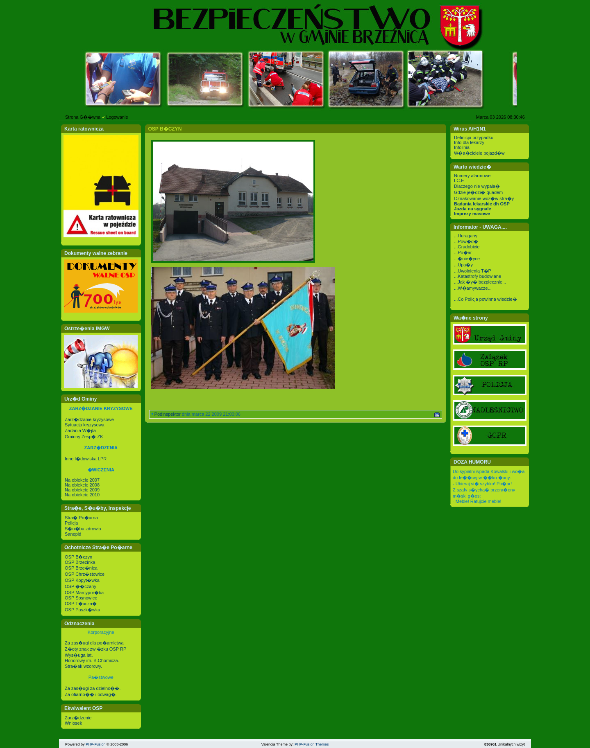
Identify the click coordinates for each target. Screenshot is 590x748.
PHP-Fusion (96, 744)
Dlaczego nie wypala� (477, 186)
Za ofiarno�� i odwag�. (91, 694)
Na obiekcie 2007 (82, 480)
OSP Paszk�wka (82, 609)
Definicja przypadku (473, 137)
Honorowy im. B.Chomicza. (92, 660)
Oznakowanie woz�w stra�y (484, 198)
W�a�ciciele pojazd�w (479, 153)
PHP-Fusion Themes (312, 744)
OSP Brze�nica (81, 568)
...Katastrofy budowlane (477, 276)
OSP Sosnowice (81, 597)
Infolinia (462, 147)
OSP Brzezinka (80, 562)
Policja (71, 522)
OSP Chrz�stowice (84, 574)
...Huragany (465, 235)
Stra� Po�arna (81, 517)
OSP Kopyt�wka (82, 580)
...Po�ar (463, 252)
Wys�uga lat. (79, 655)
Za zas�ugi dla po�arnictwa (94, 642)
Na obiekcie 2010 (82, 494)
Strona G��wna (82, 117)
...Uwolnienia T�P (472, 270)
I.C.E (459, 180)
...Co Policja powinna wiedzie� (485, 299)
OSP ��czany (80, 586)
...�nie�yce (467, 258)
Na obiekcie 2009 (82, 489)
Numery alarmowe (472, 175)
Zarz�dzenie (78, 717)
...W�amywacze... (473, 288)
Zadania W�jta (80, 430)
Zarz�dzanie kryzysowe (89, 419)
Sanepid (73, 534)
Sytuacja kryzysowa (84, 424)
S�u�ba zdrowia (83, 528)
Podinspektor (167, 414)
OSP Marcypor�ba (84, 592)
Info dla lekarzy (469, 142)
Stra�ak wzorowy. (83, 666)
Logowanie (117, 117)
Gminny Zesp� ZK (84, 436)
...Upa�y (463, 264)
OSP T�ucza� (81, 603)
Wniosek (73, 723)
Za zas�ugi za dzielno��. (92, 688)
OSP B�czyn (78, 556)
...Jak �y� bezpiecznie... (480, 281)
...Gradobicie (466, 246)
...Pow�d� (466, 241)
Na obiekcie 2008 (82, 484)
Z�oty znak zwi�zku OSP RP (95, 649)
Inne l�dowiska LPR (86, 458)
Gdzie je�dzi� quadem (478, 192)
